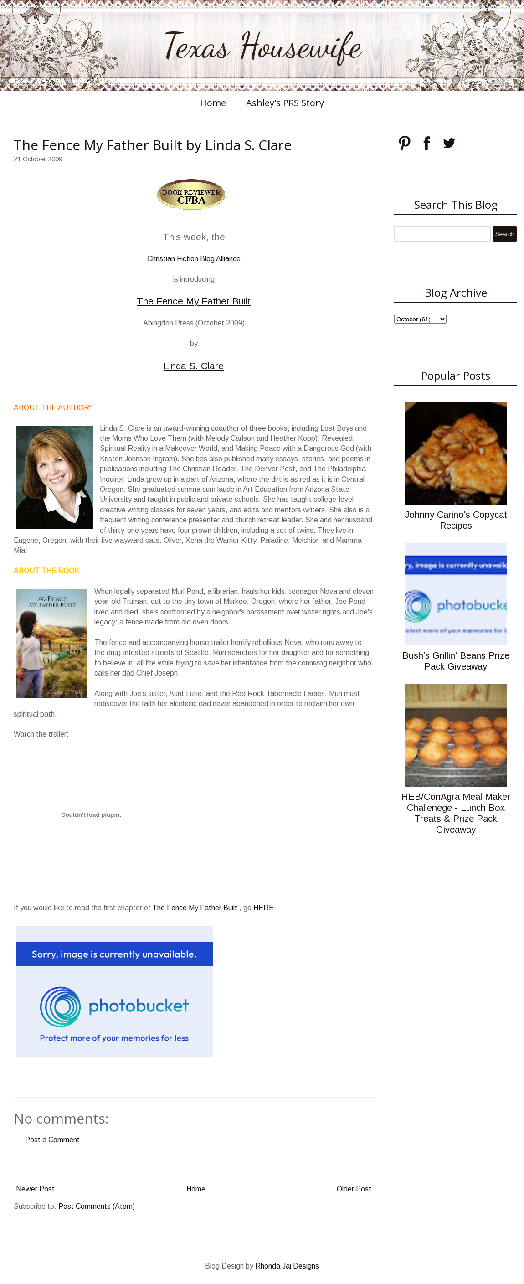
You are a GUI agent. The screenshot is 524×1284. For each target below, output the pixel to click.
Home (213, 103)
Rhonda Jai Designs (287, 1266)
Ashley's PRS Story (285, 103)
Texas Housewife (262, 45)
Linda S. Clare (194, 366)
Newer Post (35, 1189)
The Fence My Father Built (194, 301)
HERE (263, 908)
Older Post (354, 1189)
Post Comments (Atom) (96, 1206)
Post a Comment (52, 1140)
